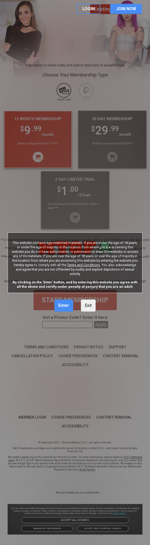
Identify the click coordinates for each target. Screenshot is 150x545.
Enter (63, 305)
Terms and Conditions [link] (83, 265)
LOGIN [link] (88, 8)
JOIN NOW (126, 8)
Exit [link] (88, 305)
